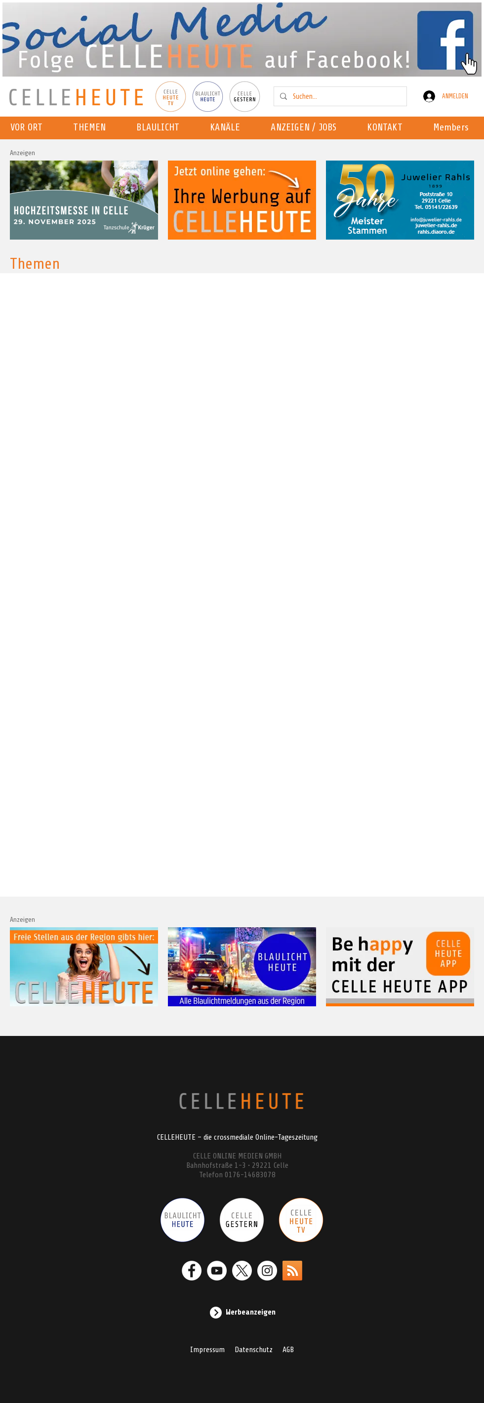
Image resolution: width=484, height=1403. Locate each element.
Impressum (207, 1349)
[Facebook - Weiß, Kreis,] (192, 1270)
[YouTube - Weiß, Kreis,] (217, 1270)
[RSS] (292, 1270)
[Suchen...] (339, 96)
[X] (242, 1270)
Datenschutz (254, 1349)
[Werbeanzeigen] (242, 1312)
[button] (228, 128)
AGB (288, 1349)
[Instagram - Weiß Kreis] (267, 1270)
